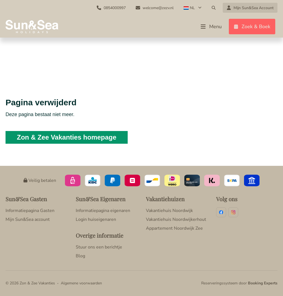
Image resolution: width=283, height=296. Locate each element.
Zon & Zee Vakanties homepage (66, 137)
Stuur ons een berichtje (99, 247)
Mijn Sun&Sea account (28, 219)
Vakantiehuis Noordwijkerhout (176, 219)
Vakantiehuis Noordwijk (169, 211)
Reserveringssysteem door (239, 283)
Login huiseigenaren (96, 219)
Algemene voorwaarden (81, 283)
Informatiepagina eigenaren (103, 211)
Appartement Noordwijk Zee (174, 228)
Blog (80, 256)
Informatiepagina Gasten (30, 211)
